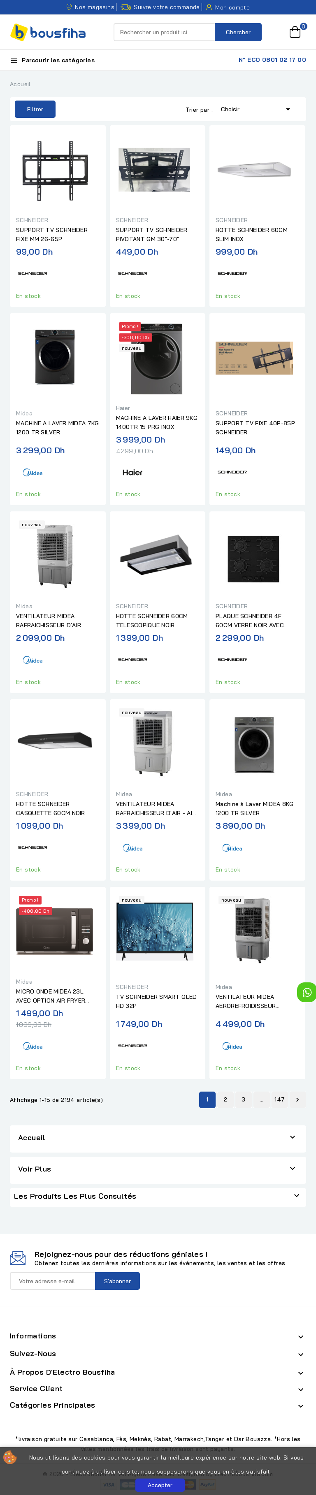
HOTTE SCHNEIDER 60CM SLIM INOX (252, 234)
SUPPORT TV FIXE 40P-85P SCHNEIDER (255, 427)
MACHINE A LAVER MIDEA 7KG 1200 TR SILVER (57, 427)
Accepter (160, 1485)
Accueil (32, 1137)
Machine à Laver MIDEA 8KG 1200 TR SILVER (255, 808)
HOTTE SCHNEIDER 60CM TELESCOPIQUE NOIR (152, 620)
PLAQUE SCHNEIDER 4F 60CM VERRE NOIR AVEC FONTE (250, 621)
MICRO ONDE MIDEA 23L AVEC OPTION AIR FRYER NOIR (50, 996)
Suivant (297, 1100)
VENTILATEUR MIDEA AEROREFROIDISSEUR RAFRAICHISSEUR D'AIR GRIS (256, 1001)
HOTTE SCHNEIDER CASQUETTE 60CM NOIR (50, 808)
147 (279, 1099)
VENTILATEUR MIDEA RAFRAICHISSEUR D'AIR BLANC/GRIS (48, 621)
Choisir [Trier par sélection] (257, 108)
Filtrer (29, 109)
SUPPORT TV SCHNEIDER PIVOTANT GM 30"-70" (152, 234)
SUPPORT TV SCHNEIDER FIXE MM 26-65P (52, 234)
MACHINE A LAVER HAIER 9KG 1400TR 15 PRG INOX (157, 422)
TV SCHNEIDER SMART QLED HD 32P (156, 1001)
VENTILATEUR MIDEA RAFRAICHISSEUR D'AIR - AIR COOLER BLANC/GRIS (156, 809)
